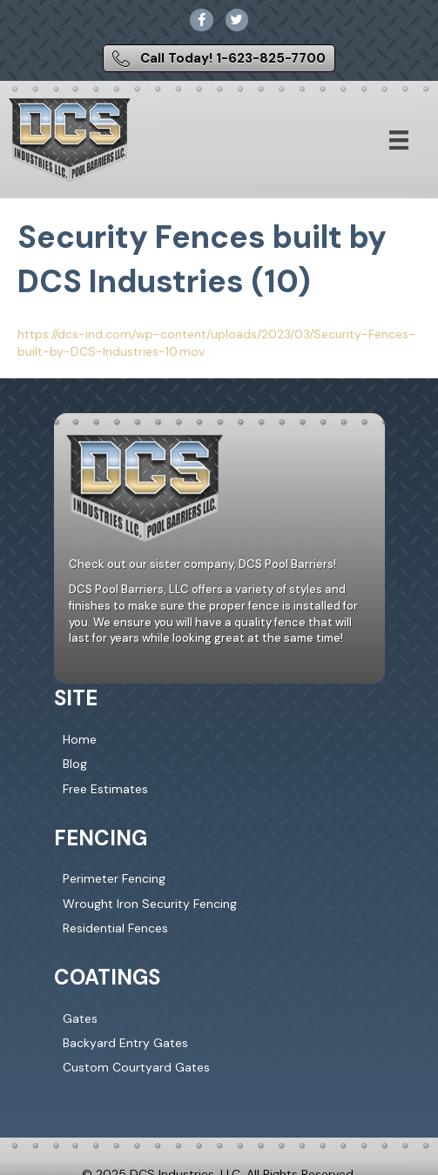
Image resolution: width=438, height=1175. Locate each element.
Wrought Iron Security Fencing (150, 903)
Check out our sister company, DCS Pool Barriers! (202, 564)
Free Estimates (105, 789)
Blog (75, 763)
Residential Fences (115, 928)
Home (80, 739)
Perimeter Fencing (114, 878)
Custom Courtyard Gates (136, 1067)
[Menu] (399, 140)
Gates (80, 1018)
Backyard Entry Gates (125, 1043)
